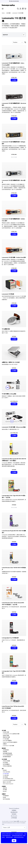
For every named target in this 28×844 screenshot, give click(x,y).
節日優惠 (5, 789)
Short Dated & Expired (8, 783)
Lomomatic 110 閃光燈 (8, 294)
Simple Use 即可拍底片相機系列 (10, 742)
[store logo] (14, 5)
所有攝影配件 (6, 795)
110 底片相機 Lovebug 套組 (9, 394)
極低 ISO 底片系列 (7, 782)
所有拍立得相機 (6, 760)
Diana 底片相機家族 (7, 740)
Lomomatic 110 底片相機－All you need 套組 (14, 427)
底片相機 (8, 13)
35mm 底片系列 (6, 771)
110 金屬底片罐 (6, 329)
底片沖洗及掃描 (6, 799)
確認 (14, 840)
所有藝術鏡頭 (6, 749)
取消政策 (14, 814)
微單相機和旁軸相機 (7, 753)
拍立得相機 (4, 759)
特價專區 (4, 786)
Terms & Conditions (14, 808)
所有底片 (5, 770)
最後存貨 (5, 788)
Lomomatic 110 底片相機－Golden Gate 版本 (14, 257)
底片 (3, 768)
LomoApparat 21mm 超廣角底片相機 (11, 733)
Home (3, 13)
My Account (14, 816)
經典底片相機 (6, 735)
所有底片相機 (6, 732)
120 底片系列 (6, 773)
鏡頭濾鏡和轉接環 (7, 756)
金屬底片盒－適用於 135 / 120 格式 (11, 362)
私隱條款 (14, 810)
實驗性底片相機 (6, 737)
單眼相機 (5, 751)
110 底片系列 (6, 775)
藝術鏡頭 (4, 748)
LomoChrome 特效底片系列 (9, 780)
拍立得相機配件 (6, 764)
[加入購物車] (14, 80)
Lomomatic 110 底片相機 (8, 745)
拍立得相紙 (5, 762)
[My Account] (20, 8)
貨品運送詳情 (14, 812)
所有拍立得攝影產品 (7, 766)
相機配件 (5, 743)
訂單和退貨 (14, 818)
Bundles (5, 791)
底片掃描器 (5, 777)
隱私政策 (20, 835)
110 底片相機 (6, 738)
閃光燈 (4, 797)
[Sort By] (18, 42)
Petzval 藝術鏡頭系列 (7, 754)
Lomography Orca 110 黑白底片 (10, 638)
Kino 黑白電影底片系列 (8, 778)
